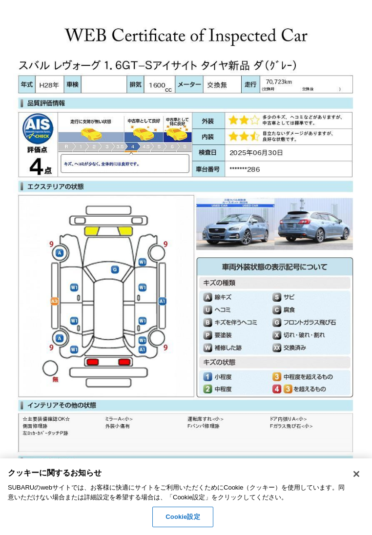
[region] (186, 496)
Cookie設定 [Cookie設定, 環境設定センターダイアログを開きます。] (182, 516)
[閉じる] (356, 474)
